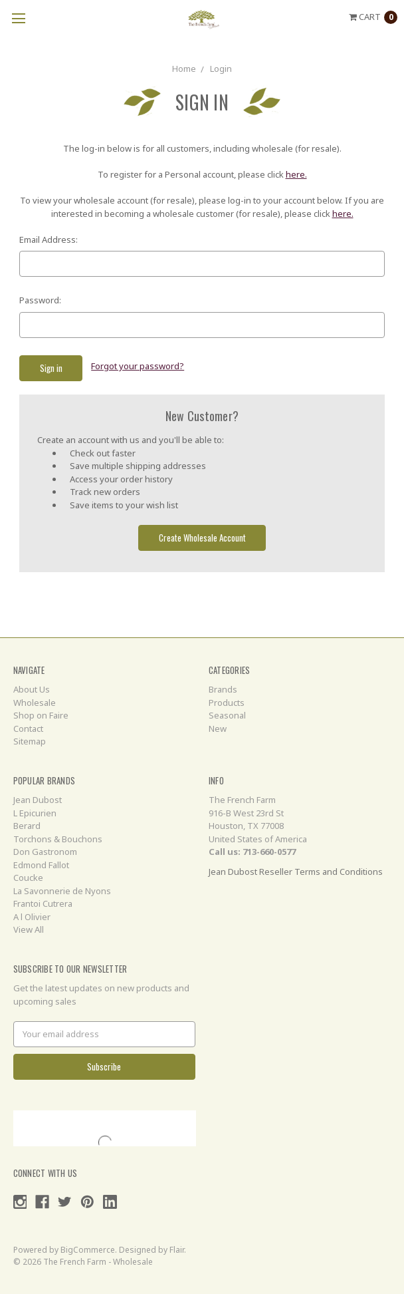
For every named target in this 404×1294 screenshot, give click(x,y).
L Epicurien (34, 813)
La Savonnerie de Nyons (62, 891)
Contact (28, 728)
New (218, 728)
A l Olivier (31, 917)
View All (28, 929)
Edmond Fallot (41, 865)
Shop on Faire (40, 715)
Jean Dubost (37, 800)
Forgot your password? (137, 366)
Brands (223, 689)
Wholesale (34, 703)
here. (296, 174)
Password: (40, 300)
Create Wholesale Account (202, 537)
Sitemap (29, 741)
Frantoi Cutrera (42, 903)
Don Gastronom (45, 852)
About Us (31, 689)
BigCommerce (87, 1249)
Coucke (28, 878)
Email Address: (48, 239)
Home (184, 69)
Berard (27, 826)
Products (227, 703)
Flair (176, 1249)
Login (221, 69)
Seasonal (227, 715)
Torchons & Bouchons (57, 839)
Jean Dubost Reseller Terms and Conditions (296, 872)
